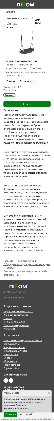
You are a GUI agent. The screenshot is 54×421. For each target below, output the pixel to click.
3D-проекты (10, 361)
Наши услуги (10, 354)
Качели (7, 318)
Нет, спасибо (26, 414)
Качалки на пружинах (16, 325)
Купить (27, 104)
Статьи (7, 358)
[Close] (49, 393)
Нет (15, 23)
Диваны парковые (14, 322)
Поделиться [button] (25, 81)
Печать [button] (9, 81)
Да (9, 23)
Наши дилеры (11, 365)
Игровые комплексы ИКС (18, 311)
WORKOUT (9, 329)
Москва (10, 11)
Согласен (10, 414)
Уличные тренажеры (15, 315)
